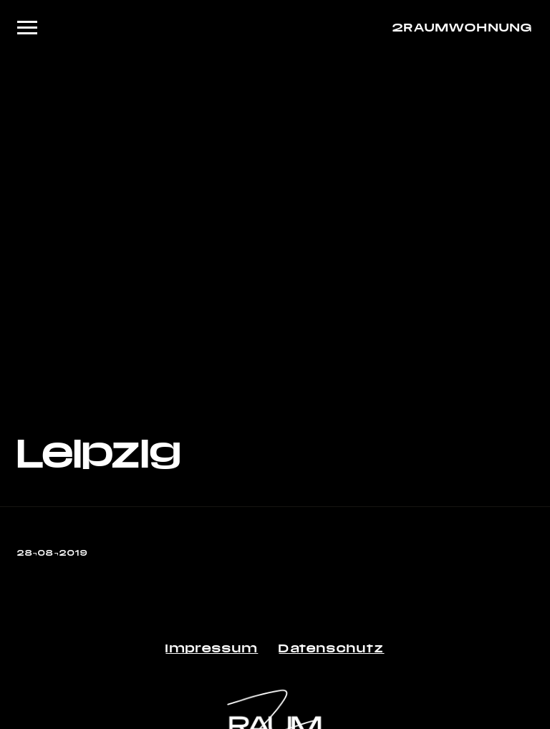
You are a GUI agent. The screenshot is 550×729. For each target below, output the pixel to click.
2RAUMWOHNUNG (462, 26)
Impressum (211, 647)
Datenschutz (331, 647)
